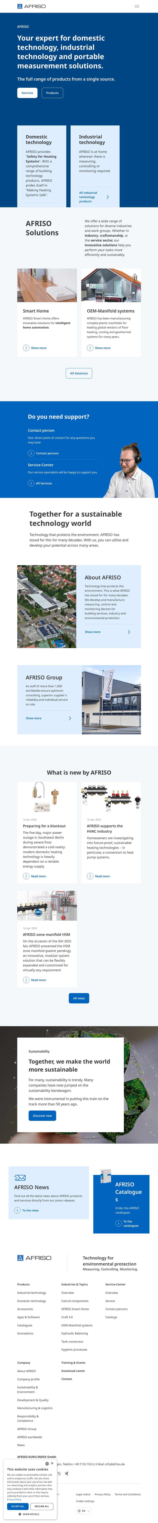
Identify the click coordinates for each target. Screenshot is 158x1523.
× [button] (52, 1463)
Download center (73, 1371)
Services (27, 93)
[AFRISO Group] (111, 699)
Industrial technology (31, 1293)
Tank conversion (72, 1341)
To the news (30, 1210)
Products (52, 93)
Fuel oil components (75, 1301)
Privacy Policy (103, 1494)
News (21, 1445)
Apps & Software (28, 1317)
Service (110, 1301)
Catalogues (24, 1325)
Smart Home (36, 311)
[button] (30, 1514)
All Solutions (79, 373)
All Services (44, 483)
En (86, 1511)
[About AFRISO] (46, 606)
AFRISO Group (44, 677)
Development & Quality (33, 1400)
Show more (39, 348)
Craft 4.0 (67, 1317)
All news (79, 998)
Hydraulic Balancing (74, 1333)
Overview (67, 1293)
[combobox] (47, 1464)
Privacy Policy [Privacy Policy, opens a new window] (14, 1499)
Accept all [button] (18, 1506)
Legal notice (83, 1494)
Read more (38, 876)
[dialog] (30, 1489)
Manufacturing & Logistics (35, 1408)
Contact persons (47, 453)
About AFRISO (103, 577)
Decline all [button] (42, 1506)
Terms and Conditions (128, 1494)
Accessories (25, 1309)
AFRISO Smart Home (75, 1309)
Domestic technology (31, 1301)
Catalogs (111, 1317)
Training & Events (73, 1363)
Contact (66, 1379)
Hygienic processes (74, 1349)
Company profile (28, 1379)
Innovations (25, 1333)
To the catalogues (131, 1223)
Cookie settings (85, 1501)
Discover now (42, 1116)
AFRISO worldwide (29, 1437)
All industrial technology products (88, 197)
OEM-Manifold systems (111, 311)
